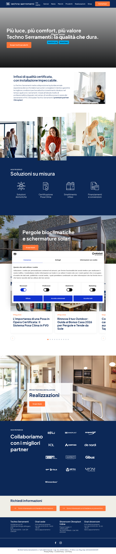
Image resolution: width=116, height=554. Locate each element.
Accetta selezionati (58, 298)
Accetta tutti (88, 298)
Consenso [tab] (27, 260)
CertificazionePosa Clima (46, 195)
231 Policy (68, 551)
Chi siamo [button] (38, 4)
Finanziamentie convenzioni (95, 195)
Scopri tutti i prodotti (19, 45)
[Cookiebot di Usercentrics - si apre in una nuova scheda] (94, 254)
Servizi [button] (46, 4)
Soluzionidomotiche (21, 195)
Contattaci (102, 4)
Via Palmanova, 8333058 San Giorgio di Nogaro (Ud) (20, 526)
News (53, 4)
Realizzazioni (80, 4)
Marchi (60, 4)
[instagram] (60, 542)
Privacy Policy (48, 551)
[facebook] (55, 542)
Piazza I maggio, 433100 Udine (65, 528)
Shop (90, 4)
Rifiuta (28, 298)
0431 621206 (17, 530)
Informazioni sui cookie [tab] (88, 260)
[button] (12, 338)
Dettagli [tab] (58, 260)
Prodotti (69, 4)
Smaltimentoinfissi (70, 195)
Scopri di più (30, 247)
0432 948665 (66, 530)
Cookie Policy (59, 551)
